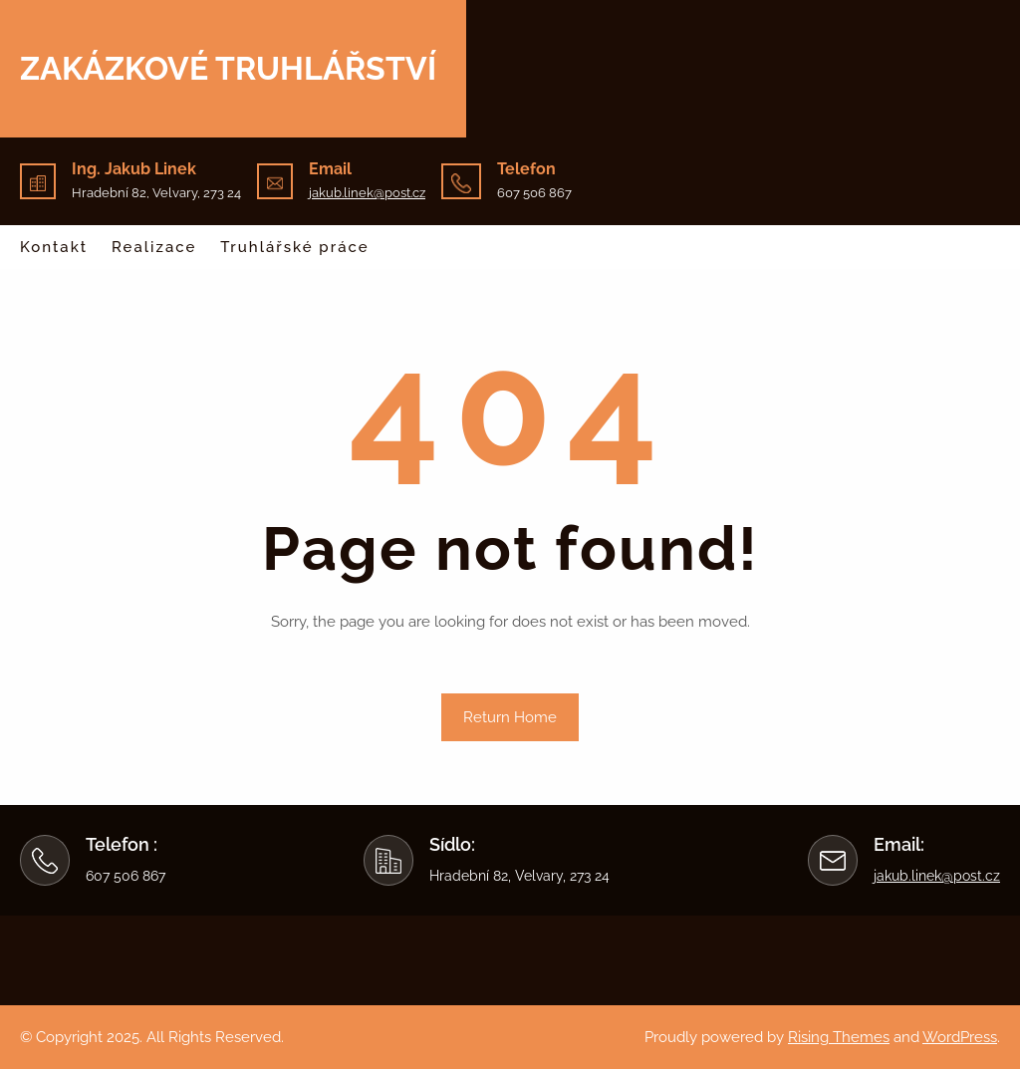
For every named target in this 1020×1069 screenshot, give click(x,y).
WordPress (959, 1037)
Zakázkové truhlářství (228, 68)
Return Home (510, 717)
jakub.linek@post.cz (367, 192)
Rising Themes (839, 1037)
